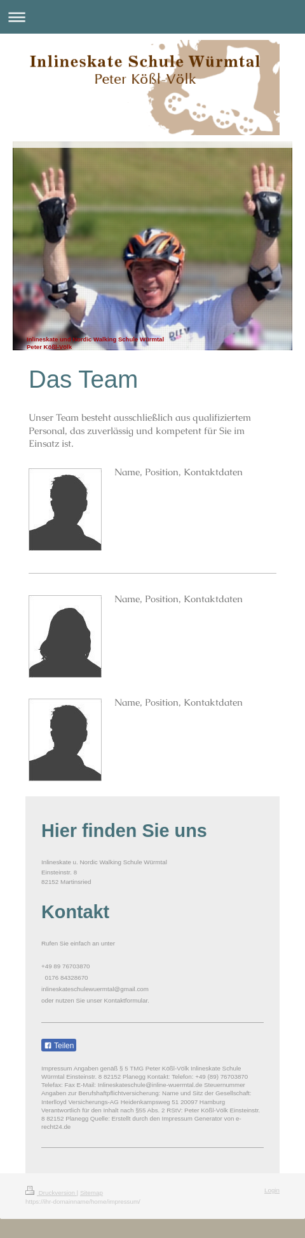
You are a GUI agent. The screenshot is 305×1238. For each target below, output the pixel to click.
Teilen (59, 1045)
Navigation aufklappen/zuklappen (152, 16)
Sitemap (91, 1192)
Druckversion (51, 1192)
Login (272, 1190)
